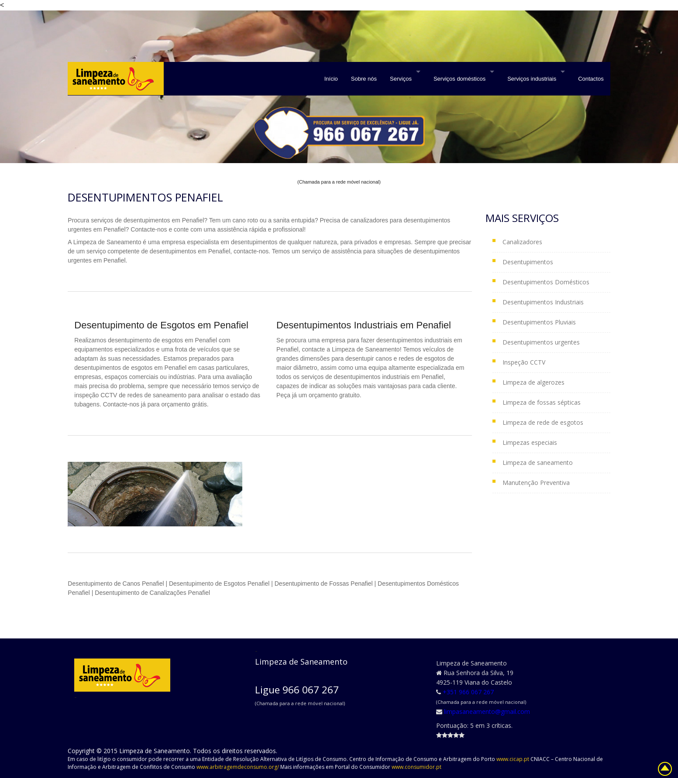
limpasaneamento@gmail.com (487, 711)
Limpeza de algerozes (533, 382)
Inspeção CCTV (523, 362)
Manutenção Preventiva (536, 482)
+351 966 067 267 (468, 692)
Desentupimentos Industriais (543, 302)
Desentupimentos (527, 262)
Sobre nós (364, 78)
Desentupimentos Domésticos (545, 282)
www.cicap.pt (513, 759)
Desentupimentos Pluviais (539, 322)
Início (331, 78)
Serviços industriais (531, 78)
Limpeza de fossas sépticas (541, 402)
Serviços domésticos (459, 78)
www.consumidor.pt (416, 767)
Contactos (591, 78)
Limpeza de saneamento (537, 462)
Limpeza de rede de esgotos (542, 422)
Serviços (401, 78)
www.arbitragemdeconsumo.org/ (238, 767)
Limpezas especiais (529, 442)
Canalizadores (522, 242)
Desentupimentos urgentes (541, 342)
